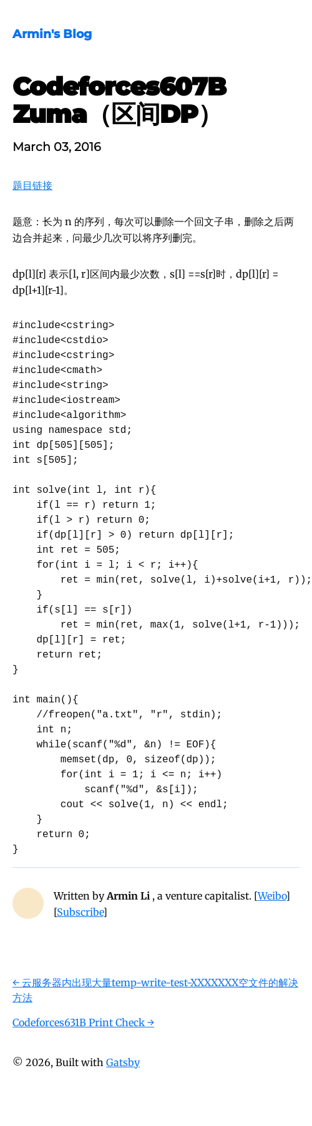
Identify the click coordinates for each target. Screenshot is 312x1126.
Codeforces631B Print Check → (83, 1022)
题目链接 (32, 185)
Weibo (272, 896)
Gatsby (123, 1062)
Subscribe (80, 912)
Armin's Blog (52, 33)
